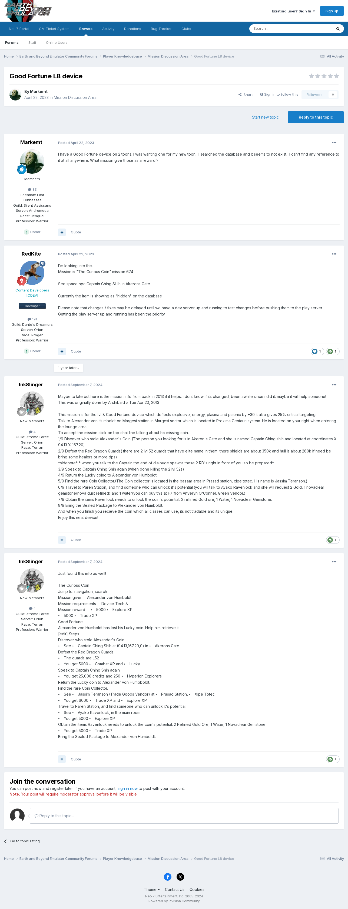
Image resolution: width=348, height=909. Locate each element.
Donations (132, 28)
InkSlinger (31, 384)
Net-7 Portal (19, 28)
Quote (76, 232)
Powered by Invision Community (174, 901)
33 (32, 189)
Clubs (186, 28)
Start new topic (265, 117)
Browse (85, 31)
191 (32, 319)
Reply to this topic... (54, 815)
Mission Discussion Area (75, 97)
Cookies (197, 889)
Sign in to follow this (281, 94)
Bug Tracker (161, 28)
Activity (108, 28)
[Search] (276, 28)
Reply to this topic (316, 117)
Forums (12, 42)
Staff (32, 42)
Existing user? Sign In (293, 11)
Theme (152, 889)
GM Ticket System (54, 28)
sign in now (128, 788)
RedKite (31, 254)
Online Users (57, 42)
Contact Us (174, 889)
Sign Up (332, 11)
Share (246, 94)
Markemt (39, 91)
